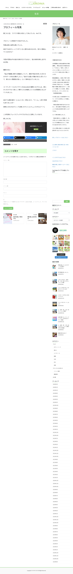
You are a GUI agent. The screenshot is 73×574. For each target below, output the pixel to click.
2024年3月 (55, 399)
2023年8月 (55, 411)
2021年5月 (55, 468)
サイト (5, 193)
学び (55, 362)
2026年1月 (55, 387)
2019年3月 (55, 543)
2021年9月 (55, 459)
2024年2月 (55, 402)
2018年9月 (55, 561)
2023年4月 (55, 423)
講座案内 (56, 374)
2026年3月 (55, 384)
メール (5, 186)
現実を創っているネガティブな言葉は (63, 265)
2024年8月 (55, 393)
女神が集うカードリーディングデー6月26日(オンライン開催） (63, 318)
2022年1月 (55, 447)
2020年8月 (55, 492)
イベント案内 (57, 371)
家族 (55, 365)
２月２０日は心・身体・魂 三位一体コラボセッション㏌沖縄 (63, 281)
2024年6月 (55, 396)
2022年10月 (55, 435)
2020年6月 (55, 498)
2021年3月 (55, 474)
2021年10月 (55, 456)
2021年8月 (55, 462)
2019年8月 (55, 528)
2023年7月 (55, 414)
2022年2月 (55, 444)
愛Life (55, 350)
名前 (5, 179)
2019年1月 (55, 549)
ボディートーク (57, 347)
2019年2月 (55, 546)
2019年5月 (55, 537)
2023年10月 (55, 405)
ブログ (54, 344)
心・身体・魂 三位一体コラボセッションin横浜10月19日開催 (63, 326)
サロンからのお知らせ (58, 368)
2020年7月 (55, 495)
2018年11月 (55, 555)
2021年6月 (55, 465)
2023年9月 (55, 408)
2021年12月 (55, 450)
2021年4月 (55, 471)
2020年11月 (55, 483)
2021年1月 (55, 477)
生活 (45, 23)
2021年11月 (55, 453)
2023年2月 (55, 426)
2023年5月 (55, 420)
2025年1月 (55, 390)
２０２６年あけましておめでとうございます (63, 288)
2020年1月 (55, 513)
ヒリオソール (57, 353)
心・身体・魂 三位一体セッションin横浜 (63, 310)
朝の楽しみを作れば (32, 217)
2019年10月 (55, 522)
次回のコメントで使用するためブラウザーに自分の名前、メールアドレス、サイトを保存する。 (25, 203)
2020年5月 (55, 501)
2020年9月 (55, 489)
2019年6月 (55, 534)
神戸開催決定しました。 (63, 272)
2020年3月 (55, 507)
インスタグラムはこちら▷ (59, 157)
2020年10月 (55, 486)
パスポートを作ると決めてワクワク (63, 295)
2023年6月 (55, 417)
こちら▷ (54, 150)
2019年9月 (55, 525)
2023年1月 (55, 429)
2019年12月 (55, 516)
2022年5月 (55, 441)
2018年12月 (55, 552)
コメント (6, 160)
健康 (55, 356)
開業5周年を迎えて (62, 333)
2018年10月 (55, 558)
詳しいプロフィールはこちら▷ (60, 137)
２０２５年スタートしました (63, 303)
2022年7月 (55, 438)
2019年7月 (55, 531)
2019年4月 (55, 540)
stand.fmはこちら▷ (57, 161)
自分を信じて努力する (17, 217)
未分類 (15, 144)
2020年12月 (55, 480)
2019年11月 (55, 519)
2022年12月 (55, 432)
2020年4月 (55, 504)
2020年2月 (55, 510)
